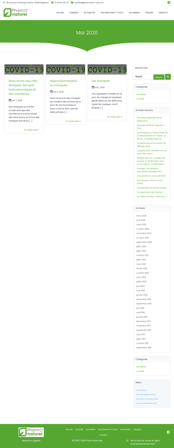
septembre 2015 (143, 347)
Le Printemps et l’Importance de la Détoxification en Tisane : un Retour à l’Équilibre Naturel (152, 135)
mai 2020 (140, 290)
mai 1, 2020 (98, 87)
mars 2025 (141, 224)
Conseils (73, 12)
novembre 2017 (143, 325)
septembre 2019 (144, 303)
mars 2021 (141, 264)
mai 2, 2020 (57, 91)
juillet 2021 (141, 259)
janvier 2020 (142, 295)
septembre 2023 (144, 242)
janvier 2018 (141, 317)
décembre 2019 (143, 299)
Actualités (89, 12)
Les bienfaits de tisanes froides (151, 187)
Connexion (141, 390)
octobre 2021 (142, 255)
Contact (163, 12)
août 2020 (141, 277)
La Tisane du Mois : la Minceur (151, 196)
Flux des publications (146, 394)
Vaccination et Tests (112, 12)
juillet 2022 (141, 251)
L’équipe (149, 12)
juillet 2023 (141, 246)
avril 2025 (140, 220)
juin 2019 (140, 308)
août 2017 (140, 334)
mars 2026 (141, 215)
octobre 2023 (142, 237)
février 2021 (141, 268)
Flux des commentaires (147, 399)
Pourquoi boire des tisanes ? (150, 192)
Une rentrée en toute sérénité (151, 176)
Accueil (60, 12)
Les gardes (134, 12)
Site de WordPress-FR (146, 403)
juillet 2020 (141, 281)
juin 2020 (140, 286)
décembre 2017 (143, 321)
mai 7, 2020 (15, 100)
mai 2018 (140, 312)
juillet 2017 (141, 339)
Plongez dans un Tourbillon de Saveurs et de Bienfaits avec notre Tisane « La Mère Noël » (151, 161)
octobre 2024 (142, 229)
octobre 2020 (142, 273)
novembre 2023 (143, 233)
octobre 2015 (142, 343)
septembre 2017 (144, 330)
